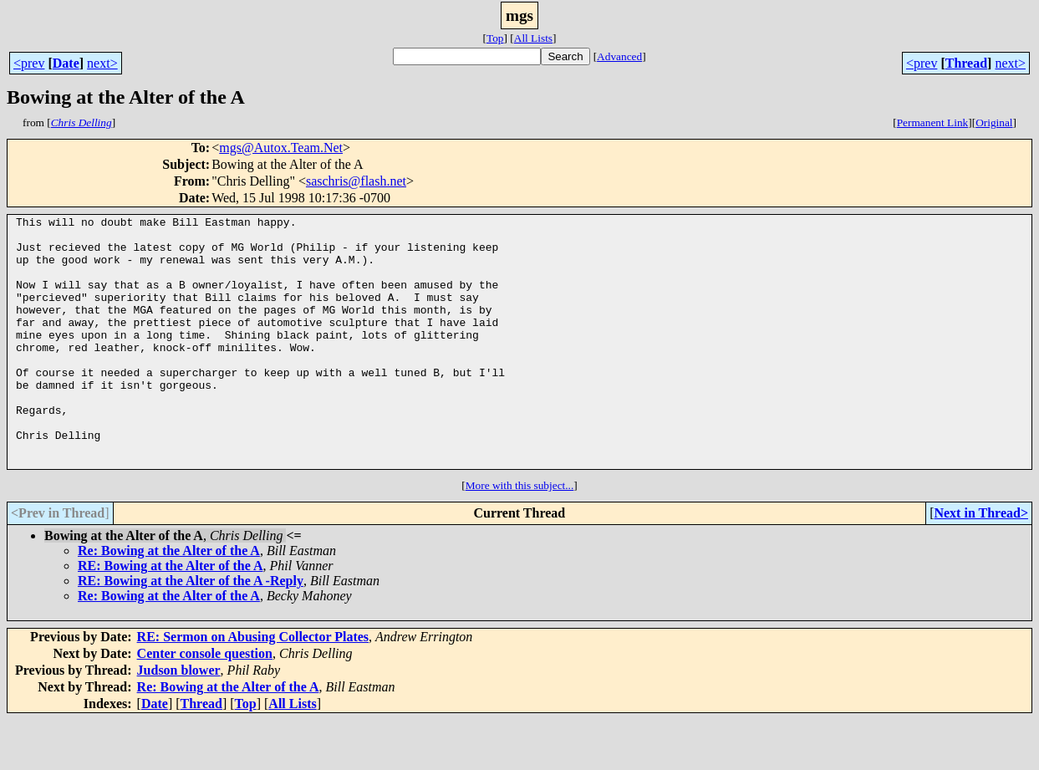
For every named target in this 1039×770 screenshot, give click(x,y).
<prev (28, 63)
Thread (966, 63)
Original (993, 122)
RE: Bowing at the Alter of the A (170, 616)
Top (495, 38)
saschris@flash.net (356, 181)
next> (102, 63)
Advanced (619, 56)
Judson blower (179, 720)
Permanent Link (933, 122)
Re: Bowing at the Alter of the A (169, 601)
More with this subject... (520, 535)
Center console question (204, 703)
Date (66, 63)
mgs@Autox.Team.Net (281, 147)
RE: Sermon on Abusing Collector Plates (253, 687)
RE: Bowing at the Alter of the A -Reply (190, 631)
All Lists (533, 38)
